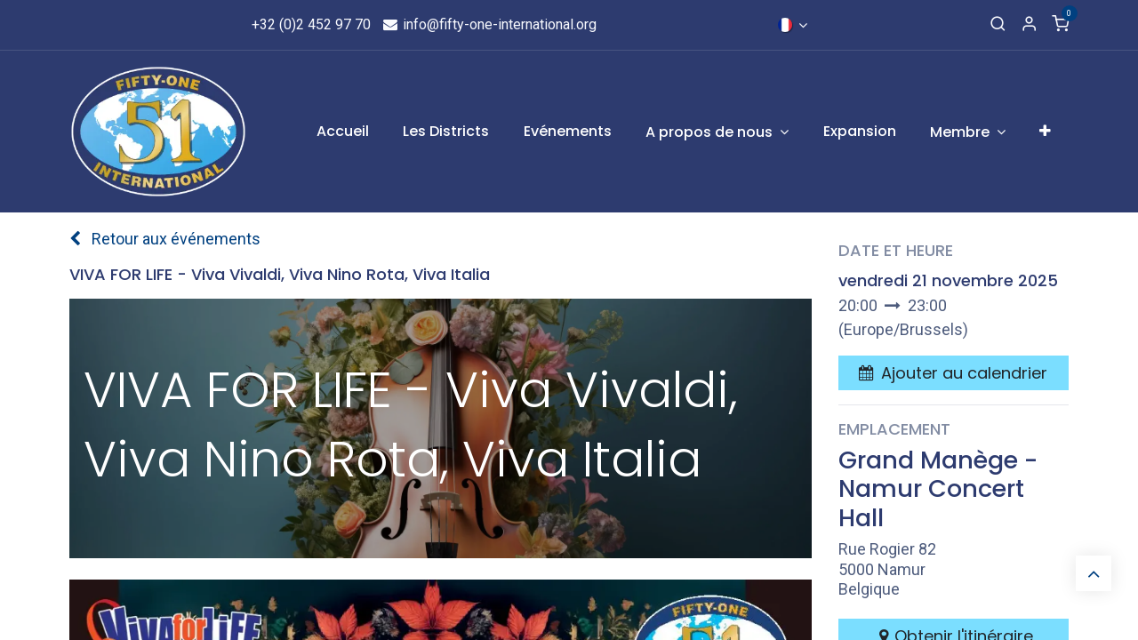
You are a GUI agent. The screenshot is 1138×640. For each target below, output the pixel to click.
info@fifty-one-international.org (489, 24)
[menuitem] (343, 131)
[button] (953, 373)
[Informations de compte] (1029, 25)
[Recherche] (998, 25)
